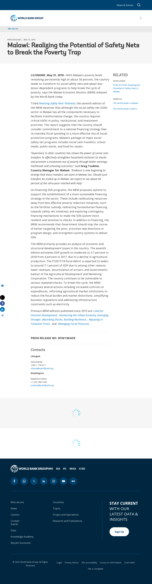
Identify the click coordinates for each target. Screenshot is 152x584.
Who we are (17, 502)
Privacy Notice (72, 562)
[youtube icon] (63, 481)
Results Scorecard (20, 543)
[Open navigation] (140, 18)
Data (13, 530)
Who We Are (13, 28)
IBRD (50, 468)
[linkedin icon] (44, 481)
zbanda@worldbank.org (42, 368)
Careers (15, 514)
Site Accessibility (89, 562)
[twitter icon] (34, 481)
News (14, 508)
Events (14, 524)
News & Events (125, 5)
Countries (58, 502)
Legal (59, 562)
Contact (15, 521)
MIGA (73, 468)
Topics (56, 508)
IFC (65, 468)
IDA (58, 468)
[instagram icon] (53, 481)
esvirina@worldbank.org (42, 385)
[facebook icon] (14, 481)
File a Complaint (95, 569)
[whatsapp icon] (24, 481)
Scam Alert (129, 562)
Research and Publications (67, 521)
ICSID (82, 468)
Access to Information (110, 562)
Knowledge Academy (22, 536)
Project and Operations (66, 514)
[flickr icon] (73, 481)
